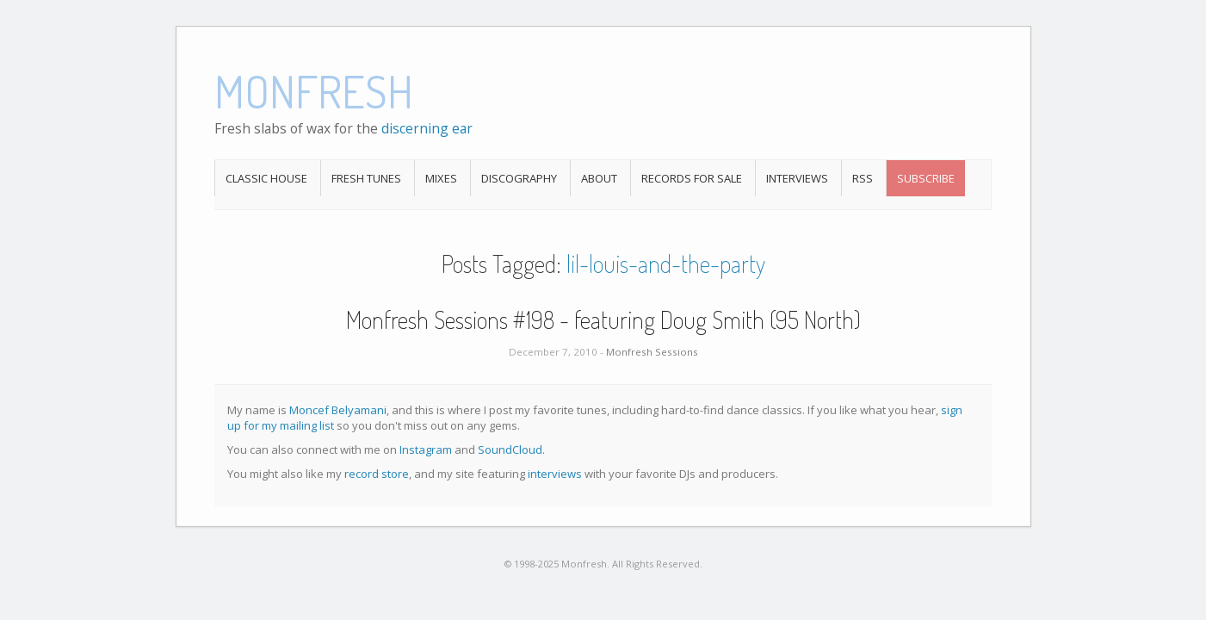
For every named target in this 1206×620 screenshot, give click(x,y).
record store (376, 473)
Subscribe (926, 178)
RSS (862, 178)
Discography (519, 178)
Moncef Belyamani (338, 410)
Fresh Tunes (366, 178)
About (599, 178)
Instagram (425, 449)
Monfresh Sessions (652, 351)
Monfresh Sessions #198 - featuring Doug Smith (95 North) (603, 319)
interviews (555, 473)
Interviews (797, 178)
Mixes (441, 178)
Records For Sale (691, 178)
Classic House (266, 178)
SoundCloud (510, 449)
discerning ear (427, 128)
